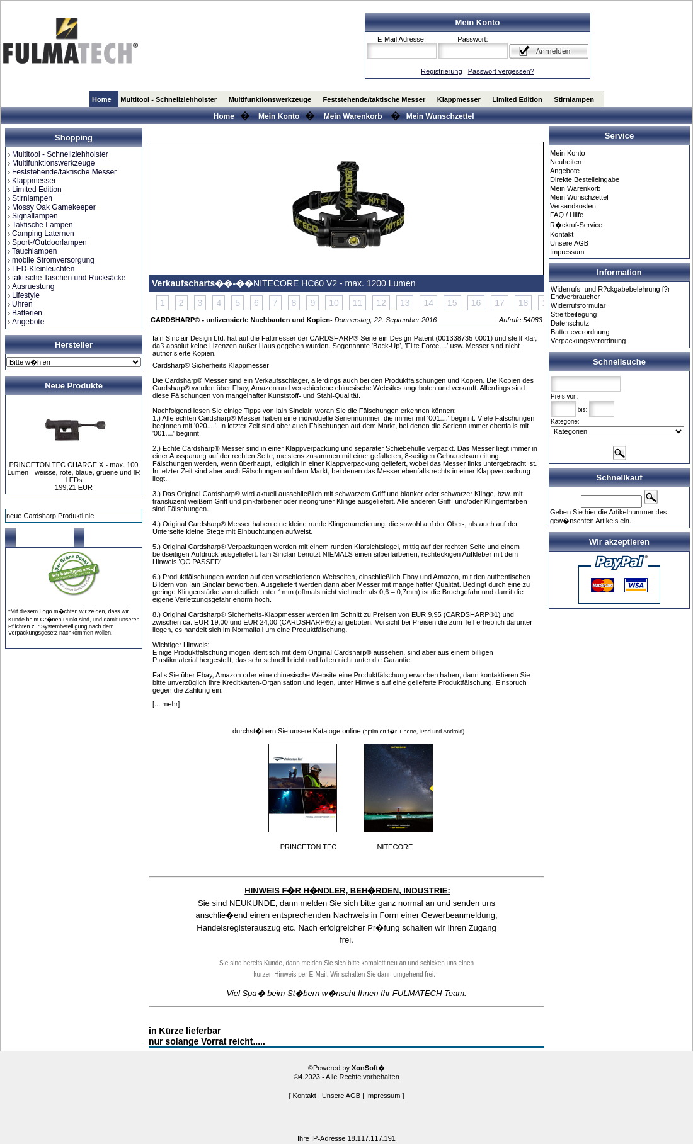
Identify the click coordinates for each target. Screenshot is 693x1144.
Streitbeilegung (574, 314)
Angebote (25, 321)
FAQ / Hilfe (566, 214)
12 (381, 303)
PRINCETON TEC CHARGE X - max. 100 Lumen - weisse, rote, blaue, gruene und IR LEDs (74, 472)
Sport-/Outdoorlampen (46, 242)
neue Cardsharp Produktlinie (50, 515)
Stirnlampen (574, 99)
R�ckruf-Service (576, 225)
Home (102, 99)
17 (500, 303)
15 (452, 303)
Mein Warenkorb (353, 116)
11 (358, 303)
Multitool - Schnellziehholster (168, 99)
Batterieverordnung (580, 332)
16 (476, 303)
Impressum (567, 252)
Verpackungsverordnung (588, 340)
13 (405, 303)
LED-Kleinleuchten (40, 268)
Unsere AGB (569, 243)
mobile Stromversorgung (50, 260)
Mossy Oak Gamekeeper (51, 207)
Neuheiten (565, 162)
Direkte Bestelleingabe (584, 179)
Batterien (24, 313)
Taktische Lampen (39, 224)
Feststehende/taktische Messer (374, 99)
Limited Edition (517, 99)
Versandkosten (573, 206)
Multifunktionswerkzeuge (270, 99)
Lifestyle (23, 295)
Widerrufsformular (578, 305)
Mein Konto (278, 116)
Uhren (19, 304)
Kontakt (561, 234)
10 (334, 303)
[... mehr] (166, 704)
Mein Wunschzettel (440, 116)
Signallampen (32, 216)
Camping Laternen (40, 233)
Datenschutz (570, 323)
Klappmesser (459, 99)
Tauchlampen (31, 251)
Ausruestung (30, 286)
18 (523, 303)
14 (428, 303)
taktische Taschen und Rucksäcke (66, 277)
